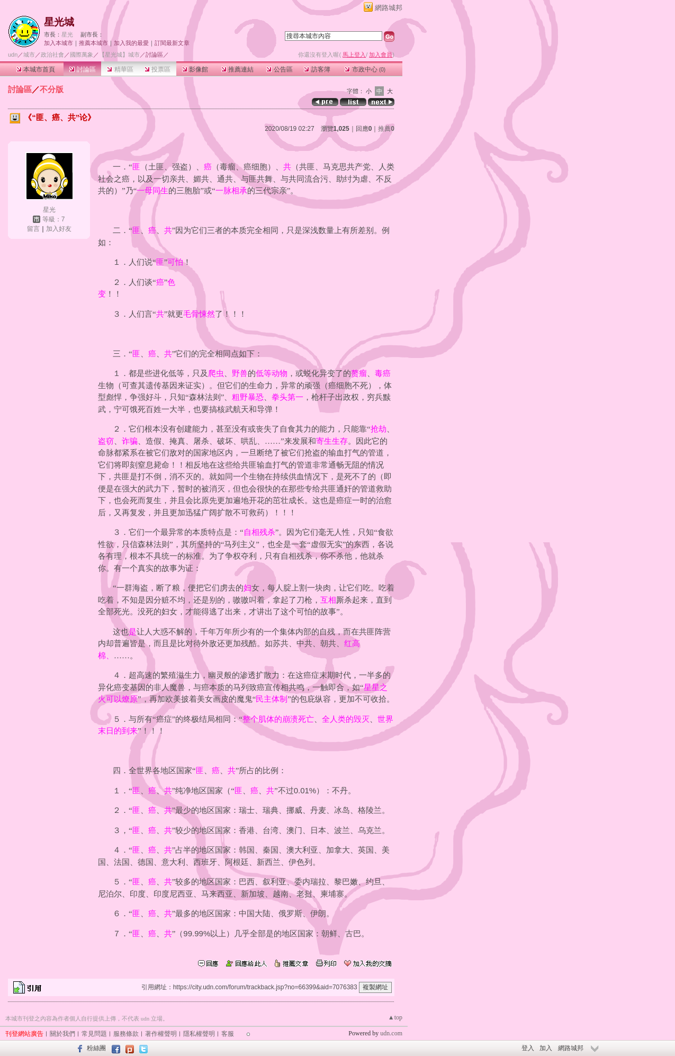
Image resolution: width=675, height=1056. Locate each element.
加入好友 (58, 228)
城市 (29, 54)
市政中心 (365, 69)
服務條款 (126, 1033)
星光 (67, 34)
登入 (527, 1048)
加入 (545, 1048)
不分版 (52, 89)
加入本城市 (58, 43)
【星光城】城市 (119, 54)
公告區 (279, 69)
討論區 (82, 69)
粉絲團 (96, 1048)
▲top (395, 1017)
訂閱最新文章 (172, 43)
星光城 (59, 22)
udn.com (391, 1033)
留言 (33, 228)
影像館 (195, 69)
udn (12, 54)
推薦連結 (237, 69)
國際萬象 (81, 54)
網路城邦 (388, 8)
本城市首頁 (35, 69)
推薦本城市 (93, 43)
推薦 (386, 128)
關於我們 (62, 1033)
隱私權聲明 (199, 1033)
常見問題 (94, 1033)
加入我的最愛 (131, 43)
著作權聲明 (161, 1033)
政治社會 (52, 54)
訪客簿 (317, 69)
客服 (227, 1033)
